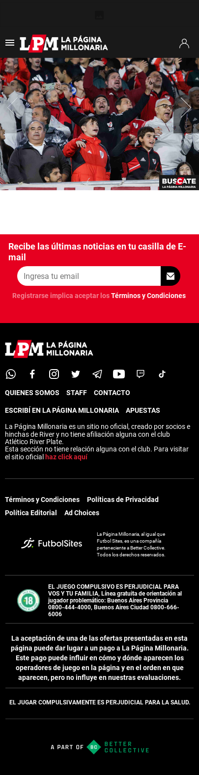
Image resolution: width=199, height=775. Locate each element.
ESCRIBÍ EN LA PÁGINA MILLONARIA (62, 410)
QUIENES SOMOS (32, 393)
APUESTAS (143, 410)
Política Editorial (31, 513)
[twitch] (140, 374)
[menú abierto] (10, 45)
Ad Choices (81, 513)
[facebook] (32, 374)
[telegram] (97, 374)
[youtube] (119, 374)
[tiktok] (162, 374)
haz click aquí (66, 457)
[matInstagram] (54, 374)
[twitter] (76, 374)
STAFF (76, 393)
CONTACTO (112, 393)
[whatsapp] (11, 374)
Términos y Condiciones (148, 296)
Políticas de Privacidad (123, 499)
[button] (186, 107)
